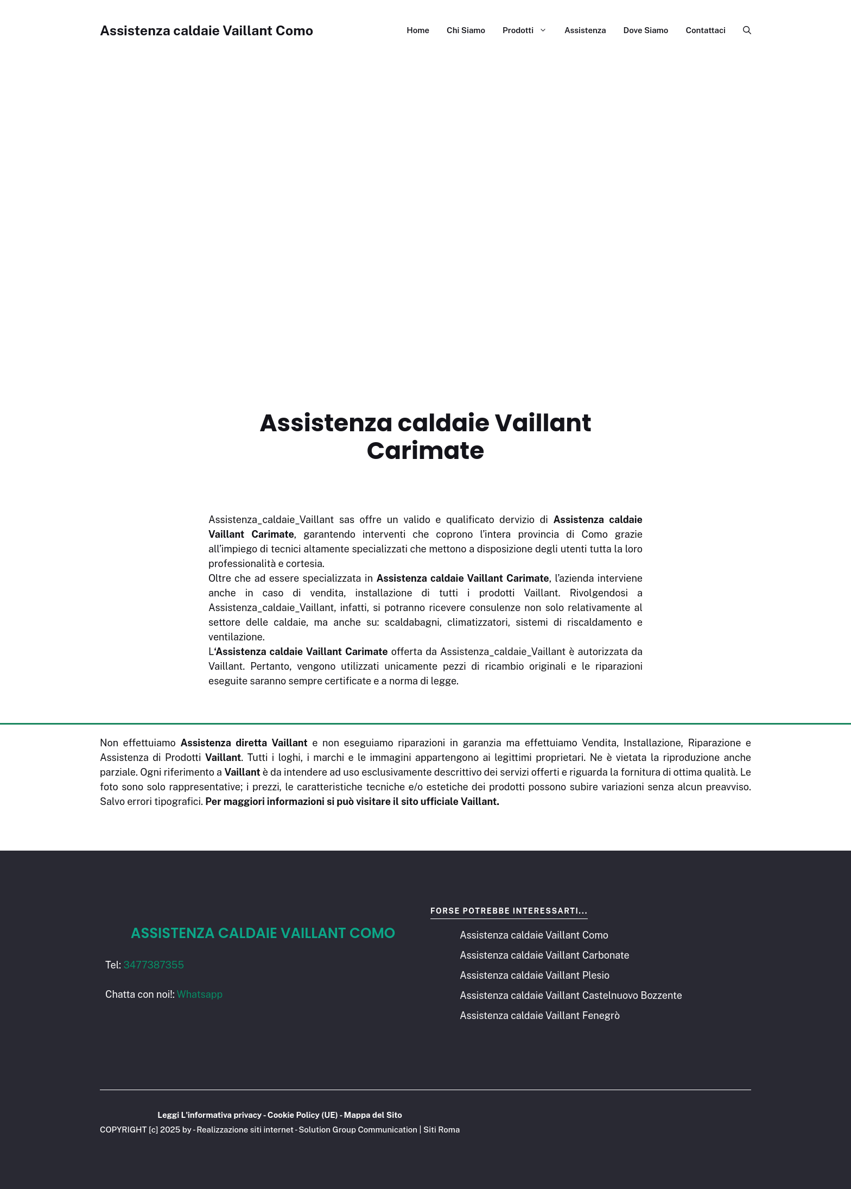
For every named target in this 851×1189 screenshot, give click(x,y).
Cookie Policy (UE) (303, 1114)
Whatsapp (200, 994)
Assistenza (585, 30)
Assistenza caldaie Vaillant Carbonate (545, 955)
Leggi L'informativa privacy (209, 1114)
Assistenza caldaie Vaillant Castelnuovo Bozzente (571, 995)
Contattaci (705, 30)
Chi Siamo (466, 30)
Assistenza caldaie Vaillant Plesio (534, 975)
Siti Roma (441, 1129)
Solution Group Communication (358, 1129)
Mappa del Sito (373, 1114)
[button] (742, 30)
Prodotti (529, 30)
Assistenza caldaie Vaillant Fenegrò (540, 1015)
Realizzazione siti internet (245, 1129)
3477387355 (153, 965)
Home (418, 30)
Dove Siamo (646, 30)
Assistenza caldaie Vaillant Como (206, 30)
